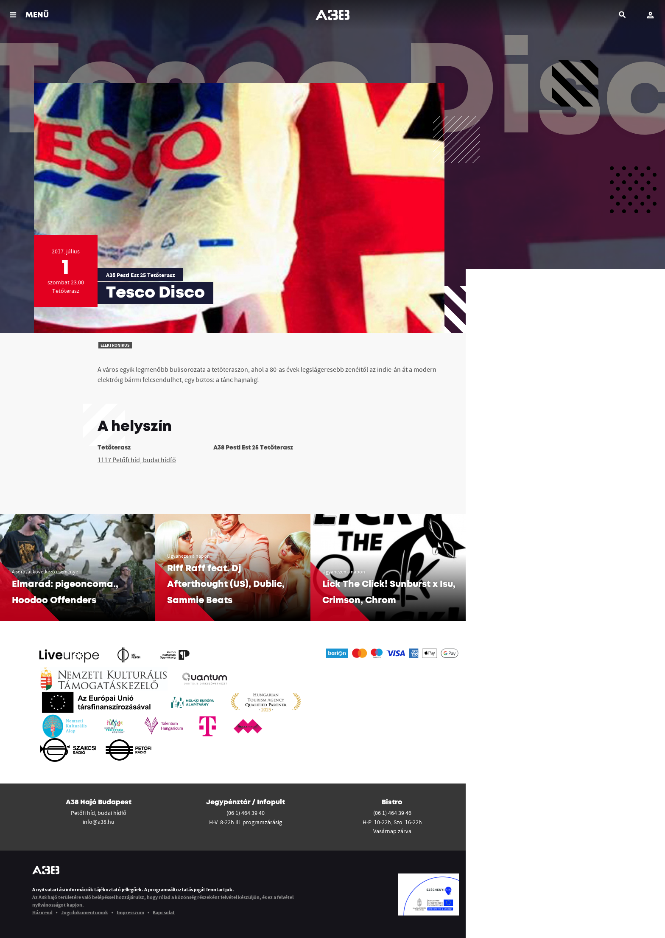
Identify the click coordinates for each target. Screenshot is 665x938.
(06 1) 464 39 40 (245, 813)
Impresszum (130, 912)
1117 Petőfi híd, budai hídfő (137, 459)
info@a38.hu (99, 822)
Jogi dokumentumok (84, 912)
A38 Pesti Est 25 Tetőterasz (140, 275)
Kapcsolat (164, 912)
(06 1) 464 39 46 (392, 813)
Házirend (42, 912)
